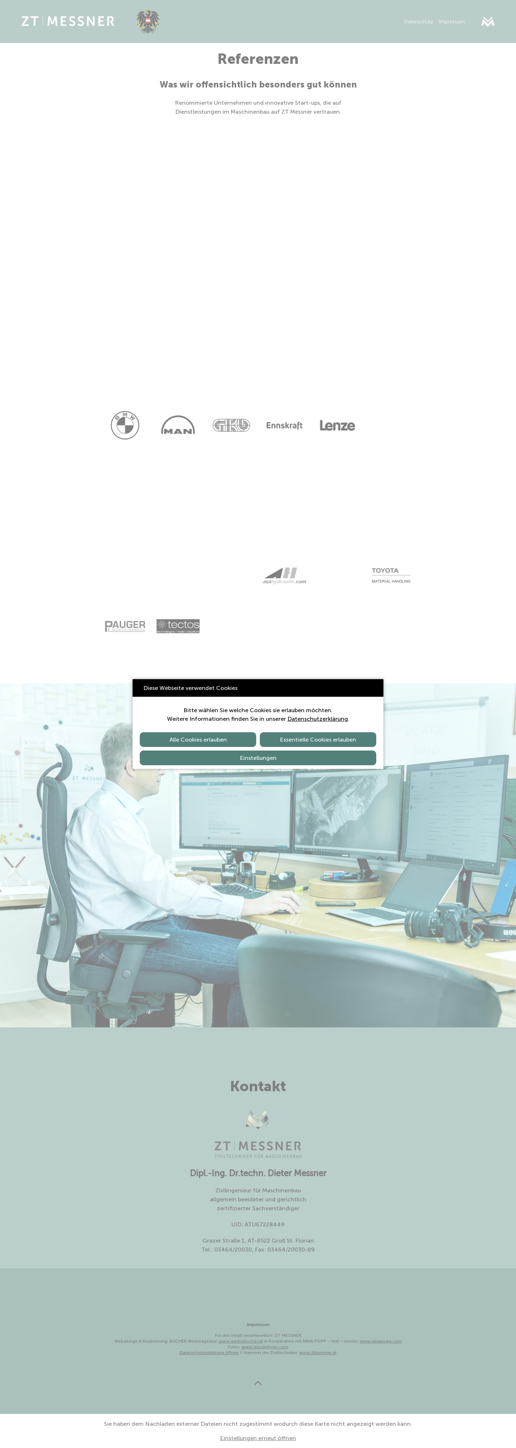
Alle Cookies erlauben (198, 739)
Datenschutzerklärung (317, 718)
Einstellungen (258, 757)
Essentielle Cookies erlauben (318, 739)
